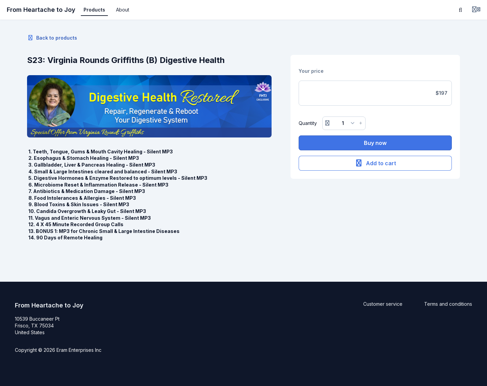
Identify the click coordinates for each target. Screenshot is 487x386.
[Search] (460, 9)
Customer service (382, 304)
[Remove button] (327, 123)
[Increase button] (361, 123)
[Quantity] (344, 123)
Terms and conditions (448, 304)
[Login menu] (476, 9)
